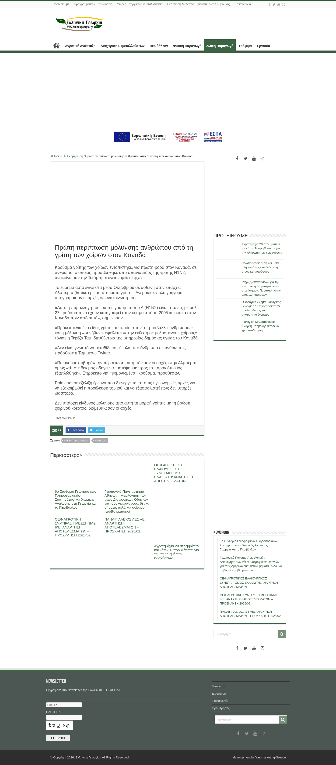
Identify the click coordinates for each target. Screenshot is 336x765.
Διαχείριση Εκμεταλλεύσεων (123, 46)
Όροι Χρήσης (221, 708)
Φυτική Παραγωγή (187, 46)
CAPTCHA (54, 712)
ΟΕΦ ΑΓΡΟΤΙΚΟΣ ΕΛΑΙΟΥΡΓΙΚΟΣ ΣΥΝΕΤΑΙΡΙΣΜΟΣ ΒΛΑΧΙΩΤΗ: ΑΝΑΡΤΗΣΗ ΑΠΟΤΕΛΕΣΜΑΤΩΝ (173, 473)
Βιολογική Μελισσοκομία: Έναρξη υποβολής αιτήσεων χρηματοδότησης (261, 326)
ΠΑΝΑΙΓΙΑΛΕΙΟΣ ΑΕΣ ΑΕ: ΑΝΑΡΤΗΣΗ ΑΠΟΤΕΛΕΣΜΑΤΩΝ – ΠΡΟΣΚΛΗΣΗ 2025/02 (125, 525)
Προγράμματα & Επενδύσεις (93, 4)
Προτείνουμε (60, 4)
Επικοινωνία (242, 4)
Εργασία (263, 46)
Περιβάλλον (159, 46)
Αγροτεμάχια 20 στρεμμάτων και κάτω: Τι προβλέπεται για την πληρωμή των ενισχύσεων (176, 552)
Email (52, 705)
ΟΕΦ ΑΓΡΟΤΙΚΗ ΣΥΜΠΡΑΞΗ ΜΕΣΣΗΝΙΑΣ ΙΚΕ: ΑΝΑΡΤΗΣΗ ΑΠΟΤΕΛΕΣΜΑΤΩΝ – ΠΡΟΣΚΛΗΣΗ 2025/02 (75, 527)
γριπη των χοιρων (76, 440)
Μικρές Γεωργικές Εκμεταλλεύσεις (139, 4)
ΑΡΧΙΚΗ (56, 45)
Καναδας (101, 440)
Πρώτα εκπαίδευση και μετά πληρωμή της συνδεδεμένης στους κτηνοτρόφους (260, 267)
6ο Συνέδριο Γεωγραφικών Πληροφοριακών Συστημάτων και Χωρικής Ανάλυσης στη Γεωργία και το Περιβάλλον (76, 499)
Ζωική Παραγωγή (219, 46)
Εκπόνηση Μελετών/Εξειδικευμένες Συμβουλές (198, 4)
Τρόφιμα (245, 46)
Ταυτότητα (218, 686)
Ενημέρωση (75, 156)
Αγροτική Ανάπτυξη (80, 46)
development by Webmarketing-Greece (259, 757)
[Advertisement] (168, 91)
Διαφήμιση (219, 693)
